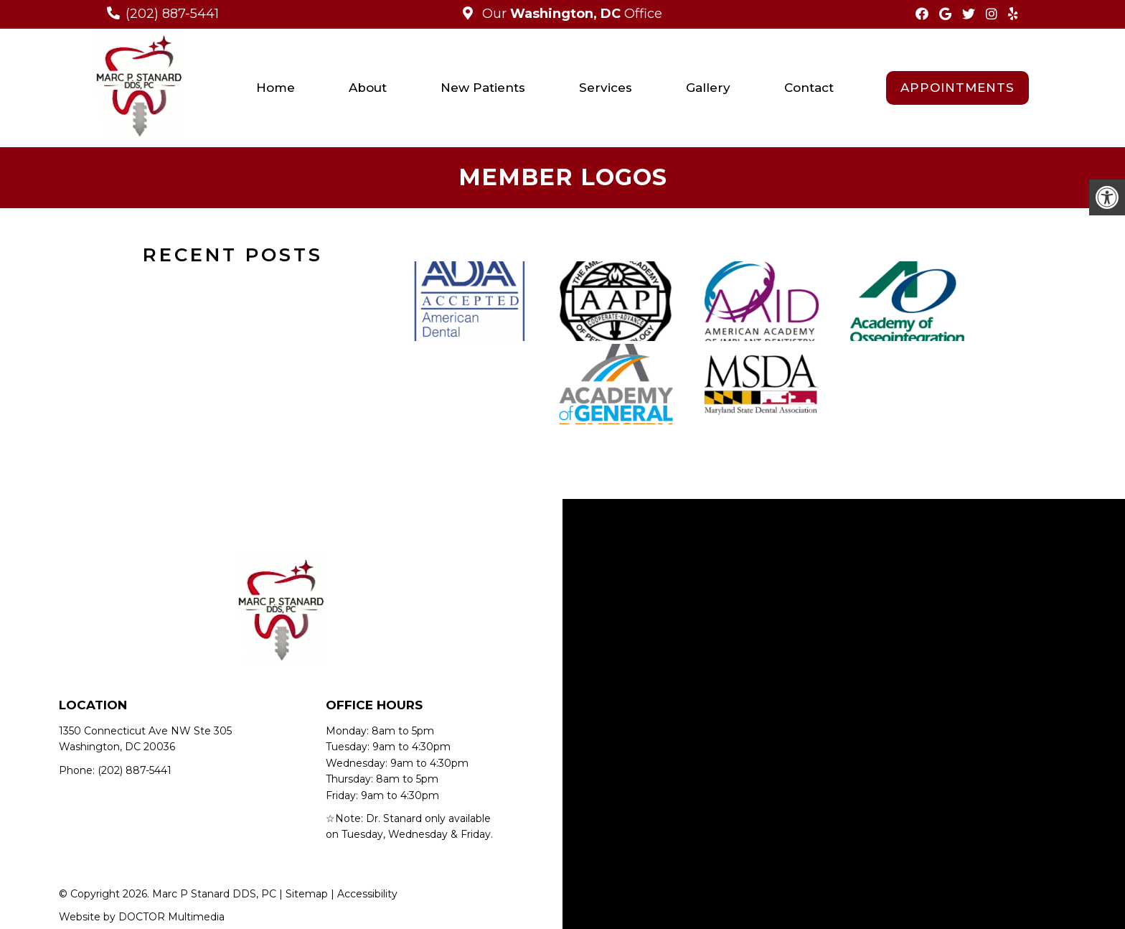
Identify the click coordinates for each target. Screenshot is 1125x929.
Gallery (708, 87)
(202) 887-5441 (172, 14)
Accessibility (367, 893)
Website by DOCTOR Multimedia (142, 916)
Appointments (957, 87)
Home (275, 87)
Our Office (570, 14)
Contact (809, 87)
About (368, 87)
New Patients (483, 87)
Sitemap (307, 893)
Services (605, 87)
